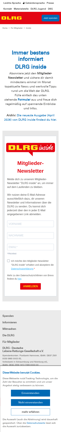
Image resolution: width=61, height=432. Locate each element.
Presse (50, 3)
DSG (50, 8)
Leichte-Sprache (12, 3)
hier (19, 278)
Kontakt (7, 8)
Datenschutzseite (36, 422)
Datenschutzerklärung (22, 268)
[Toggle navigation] (25, 18)
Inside (28, 28)
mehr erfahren (30, 411)
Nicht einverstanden (30, 402)
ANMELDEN (30, 286)
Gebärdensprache (34, 3)
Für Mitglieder (17, 28)
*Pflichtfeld (11, 254)
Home (4, 28)
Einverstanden (30, 393)
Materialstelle (21, 8)
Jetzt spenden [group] (50, 18)
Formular (24, 99)
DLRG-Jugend (38, 8)
